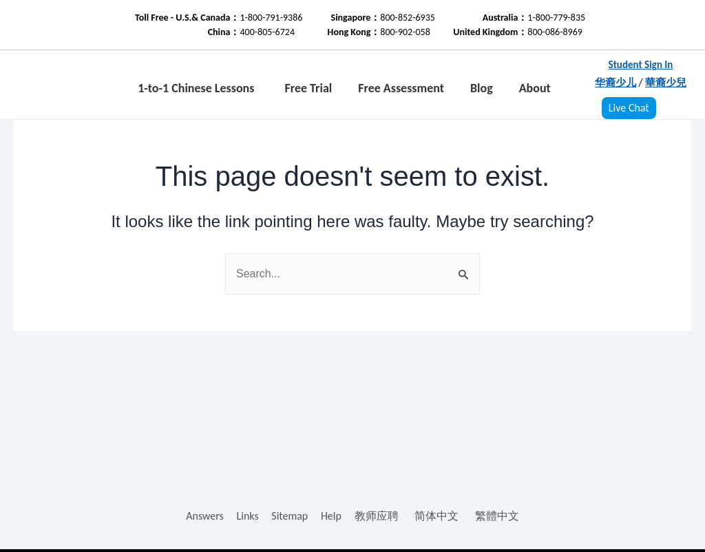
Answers (205, 515)
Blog (481, 88)
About (535, 88)
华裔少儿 (615, 82)
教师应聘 (377, 515)
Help (331, 515)
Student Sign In (641, 65)
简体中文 (436, 515)
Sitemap (289, 515)
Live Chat (629, 107)
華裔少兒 (665, 82)
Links (247, 515)
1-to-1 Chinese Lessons (196, 88)
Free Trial (308, 88)
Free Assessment (401, 88)
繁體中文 (497, 515)
